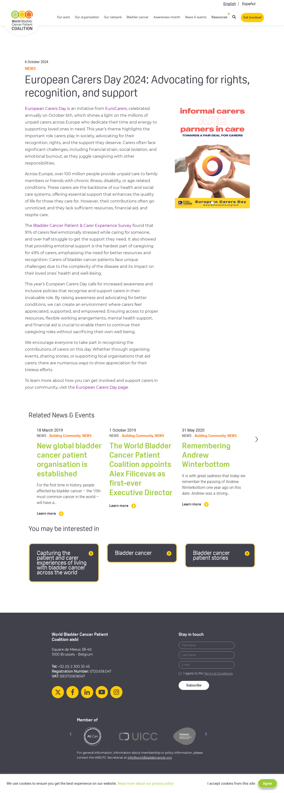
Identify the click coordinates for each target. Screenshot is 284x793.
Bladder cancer (138, 17)
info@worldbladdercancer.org (150, 757)
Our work (63, 17)
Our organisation (87, 17)
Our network (113, 17)
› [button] (256, 437)
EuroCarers (116, 108)
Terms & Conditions (218, 673)
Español (248, 4)
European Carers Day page (102, 387)
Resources (219, 17)
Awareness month (166, 17)
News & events (196, 17)
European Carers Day (45, 108)
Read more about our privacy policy (145, 783)
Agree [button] (267, 783)
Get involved (252, 17)
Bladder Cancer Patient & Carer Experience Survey (82, 225)
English (229, 4)
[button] (71, 733)
